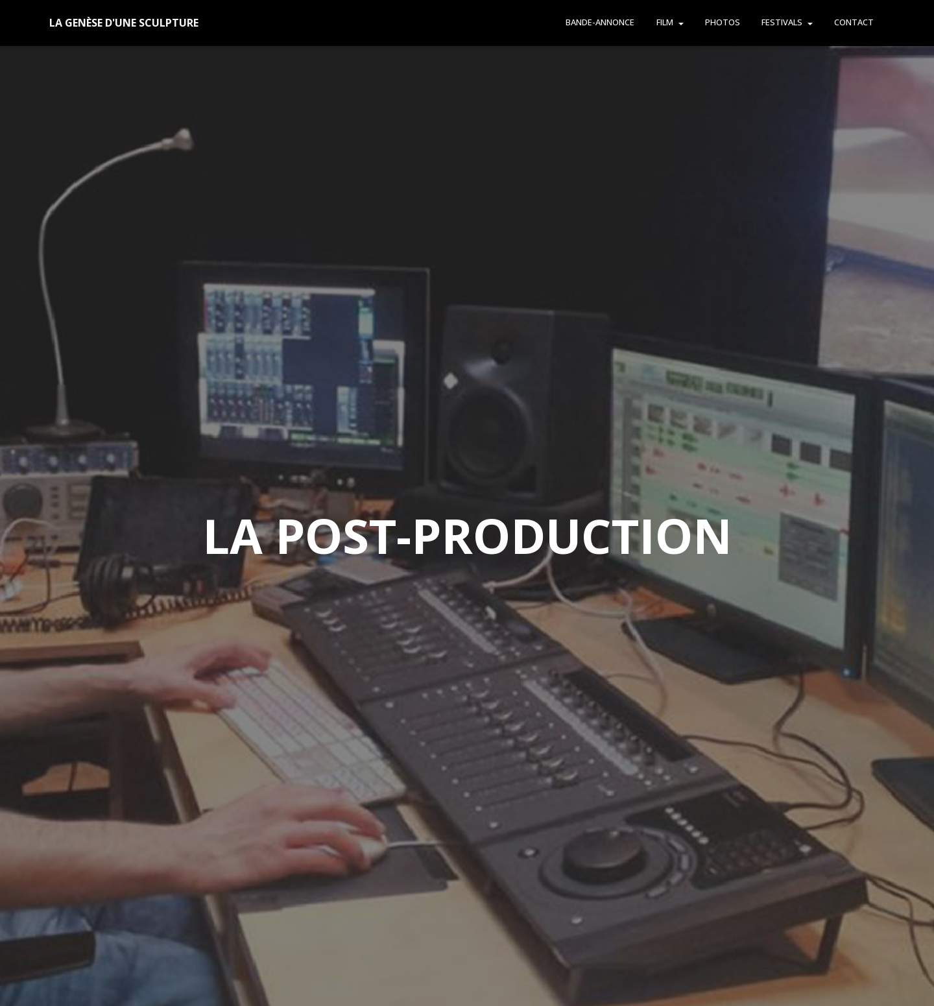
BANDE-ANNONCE (600, 22)
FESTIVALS (781, 22)
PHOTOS (722, 22)
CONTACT (854, 22)
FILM (664, 22)
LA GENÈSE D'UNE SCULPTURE (123, 23)
